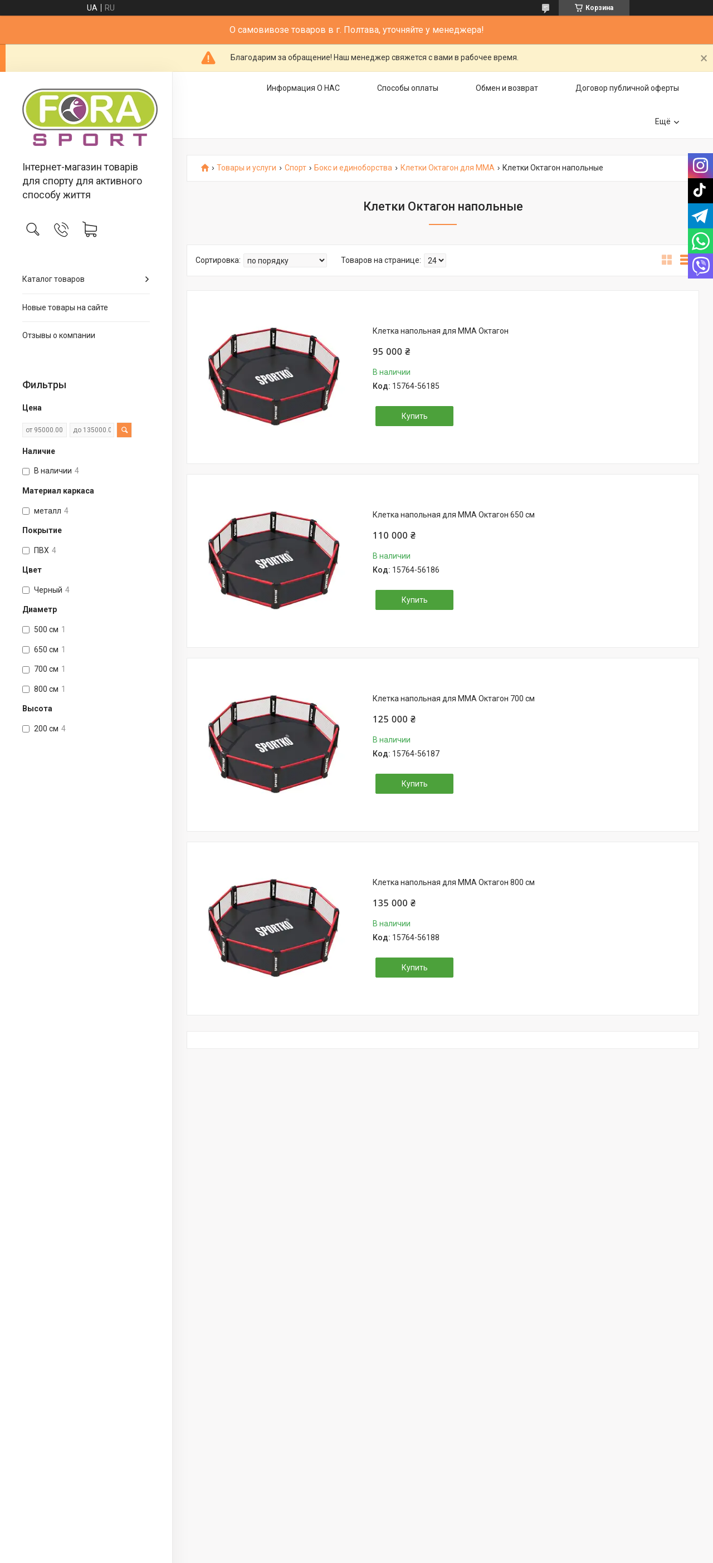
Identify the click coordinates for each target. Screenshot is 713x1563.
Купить (415, 416)
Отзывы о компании (58, 335)
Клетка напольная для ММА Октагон (441, 330)
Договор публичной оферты (627, 88)
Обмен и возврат (507, 88)
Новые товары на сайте (65, 307)
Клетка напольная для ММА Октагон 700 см (454, 698)
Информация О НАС (303, 88)
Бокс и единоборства (353, 168)
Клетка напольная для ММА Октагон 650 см (454, 514)
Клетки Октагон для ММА (448, 168)
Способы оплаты (407, 88)
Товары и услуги (246, 168)
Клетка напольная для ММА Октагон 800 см (454, 882)
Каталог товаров (53, 279)
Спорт (295, 168)
